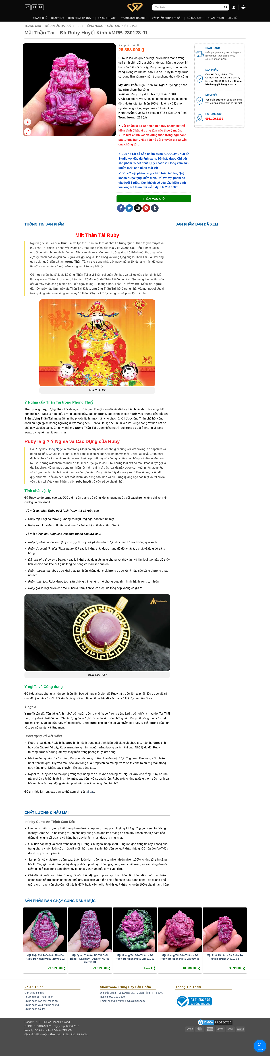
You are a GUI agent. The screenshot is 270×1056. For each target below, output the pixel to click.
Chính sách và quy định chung (41, 1004)
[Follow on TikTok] (28, 7)
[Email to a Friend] (138, 208)
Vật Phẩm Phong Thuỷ (167, 18)
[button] (243, 7)
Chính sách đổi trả (34, 1008)
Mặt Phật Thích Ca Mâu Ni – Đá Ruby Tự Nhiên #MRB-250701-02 (45, 957)
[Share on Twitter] (129, 208)
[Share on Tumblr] (155, 208)
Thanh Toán (216, 18)
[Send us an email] (34, 7)
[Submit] (226, 7)
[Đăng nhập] (234, 7)
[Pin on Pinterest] (146, 208)
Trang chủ (32, 25)
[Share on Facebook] (121, 208)
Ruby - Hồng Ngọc (89, 25)
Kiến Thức (57, 18)
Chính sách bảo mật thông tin (41, 1000)
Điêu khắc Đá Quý (81, 18)
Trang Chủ (40, 18)
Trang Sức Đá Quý (134, 18)
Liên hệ (232, 18)
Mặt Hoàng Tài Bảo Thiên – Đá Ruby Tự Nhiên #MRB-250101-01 (135, 957)
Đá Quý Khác (107, 18)
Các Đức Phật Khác (122, 25)
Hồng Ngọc (55, 449)
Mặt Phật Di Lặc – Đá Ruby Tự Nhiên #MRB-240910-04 (225, 957)
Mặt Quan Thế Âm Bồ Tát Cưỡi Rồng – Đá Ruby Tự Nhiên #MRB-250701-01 (90, 958)
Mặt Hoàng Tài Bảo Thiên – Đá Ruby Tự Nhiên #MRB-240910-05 (180, 957)
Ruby (113, 235)
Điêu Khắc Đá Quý (58, 25)
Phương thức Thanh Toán (38, 996)
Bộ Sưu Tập (195, 18)
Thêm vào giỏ (154, 198)
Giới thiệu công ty (34, 992)
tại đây (90, 791)
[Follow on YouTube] (41, 7)
